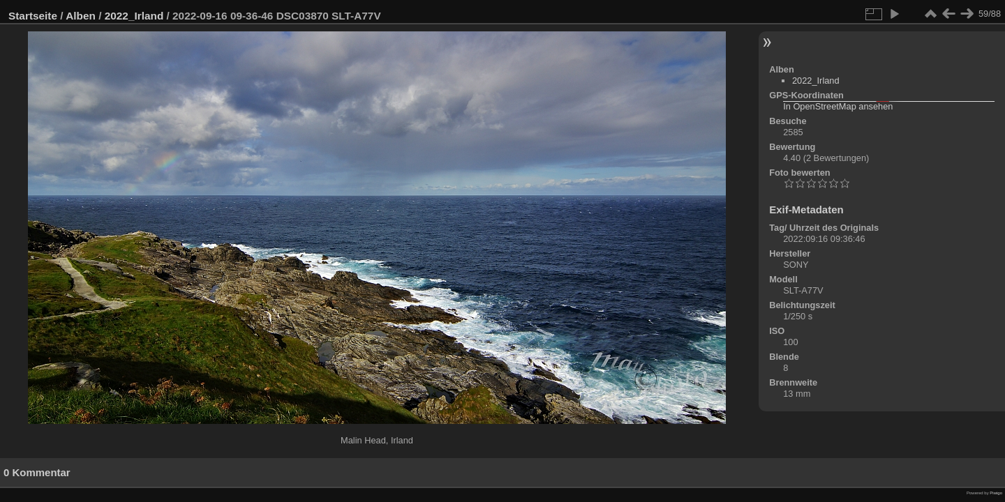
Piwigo (996, 493)
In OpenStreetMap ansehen (838, 106)
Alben (81, 16)
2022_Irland (134, 16)
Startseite (32, 16)
